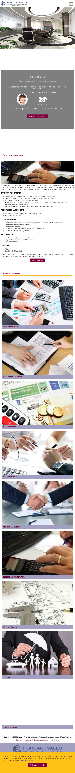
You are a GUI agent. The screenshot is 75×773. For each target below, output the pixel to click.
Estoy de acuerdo (37, 765)
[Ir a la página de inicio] (14, 6)
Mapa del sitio (54, 740)
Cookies (19, 740)
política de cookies (26, 760)
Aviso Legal (27, 740)
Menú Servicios (37, 260)
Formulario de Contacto (37, 116)
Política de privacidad (40, 740)
